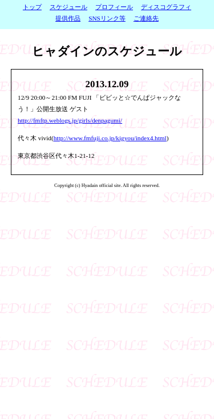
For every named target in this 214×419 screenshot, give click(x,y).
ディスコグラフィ (166, 6)
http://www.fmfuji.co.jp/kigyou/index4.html (110, 138)
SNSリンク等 (107, 18)
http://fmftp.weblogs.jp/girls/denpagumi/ (70, 120)
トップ (32, 6)
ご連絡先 (146, 18)
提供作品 (67, 18)
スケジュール (68, 6)
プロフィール (114, 6)
